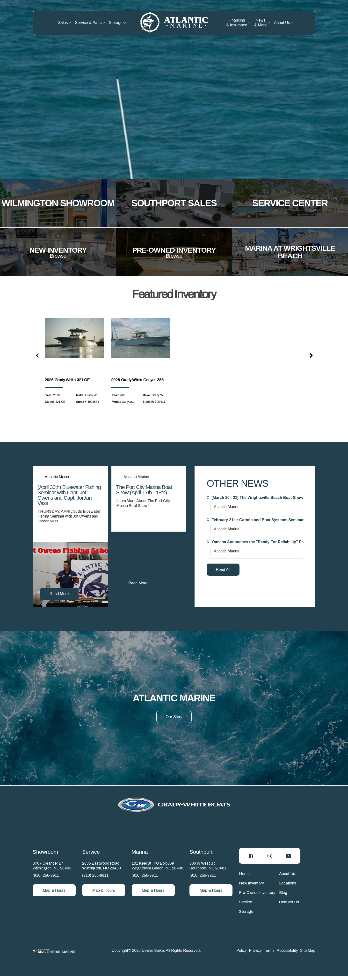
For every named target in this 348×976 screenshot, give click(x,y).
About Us (287, 874)
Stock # (81, 401)
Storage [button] (116, 23)
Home (244, 874)
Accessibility (287, 950)
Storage (246, 911)
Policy (241, 950)
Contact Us (289, 902)
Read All (223, 569)
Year (48, 395)
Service (245, 902)
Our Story (174, 717)
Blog (283, 893)
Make (79, 395)
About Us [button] (282, 23)
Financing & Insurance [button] (236, 22)
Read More (59, 594)
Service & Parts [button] (88, 23)
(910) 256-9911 (46, 875)
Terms (269, 950)
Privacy (255, 950)
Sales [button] (63, 23)
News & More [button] (260, 22)
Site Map (307, 950)
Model (49, 401)
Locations (287, 883)
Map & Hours (54, 890)
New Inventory (251, 883)
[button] (37, 356)
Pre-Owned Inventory (257, 893)
